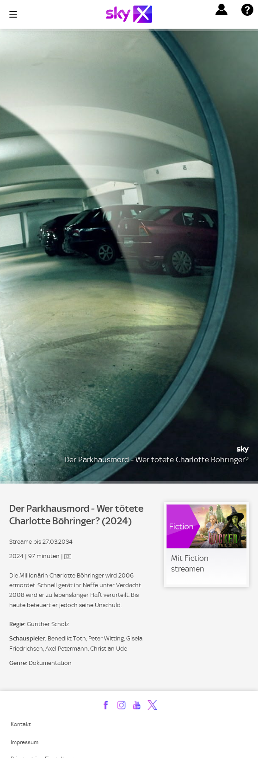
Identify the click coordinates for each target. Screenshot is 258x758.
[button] (221, 10)
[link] (206, 544)
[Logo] (129, 14)
